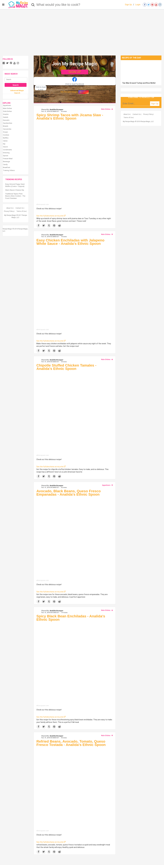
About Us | (10, 208)
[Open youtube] (156, 4)
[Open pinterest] (152, 4)
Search (16, 85)
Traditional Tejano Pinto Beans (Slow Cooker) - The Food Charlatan (15, 196)
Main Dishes (105, 109)
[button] (74, 81)
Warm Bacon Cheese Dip (14, 190)
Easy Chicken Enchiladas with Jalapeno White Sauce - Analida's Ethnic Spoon (70, 242)
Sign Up (128, 4)
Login (137, 4)
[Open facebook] (144, 4)
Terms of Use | (21, 211)
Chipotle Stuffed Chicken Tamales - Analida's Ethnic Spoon (66, 367)
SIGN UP (74, 72)
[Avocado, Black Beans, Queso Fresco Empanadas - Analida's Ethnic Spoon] (74, 538)
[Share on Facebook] (38, 226)
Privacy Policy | (9, 211)
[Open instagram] (160, 4)
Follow (84, 92)
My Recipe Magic (69, 92)
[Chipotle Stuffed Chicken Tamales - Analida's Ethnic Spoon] (74, 413)
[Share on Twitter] (44, 226)
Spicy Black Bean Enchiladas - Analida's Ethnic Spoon (70, 617)
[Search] (33, 4)
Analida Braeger (56, 109)
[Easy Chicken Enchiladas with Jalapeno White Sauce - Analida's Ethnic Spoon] (74, 288)
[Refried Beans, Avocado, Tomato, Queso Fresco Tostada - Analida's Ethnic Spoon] (74, 789)
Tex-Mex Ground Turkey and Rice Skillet (139, 83)
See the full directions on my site (50, 216)
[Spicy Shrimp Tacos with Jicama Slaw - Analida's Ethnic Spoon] (74, 162)
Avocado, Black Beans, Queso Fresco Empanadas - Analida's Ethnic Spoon (68, 492)
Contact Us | (20, 208)
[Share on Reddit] (59, 226)
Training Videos (9, 170)
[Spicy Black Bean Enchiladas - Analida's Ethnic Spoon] (74, 663)
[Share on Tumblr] (49, 226)
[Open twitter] (148, 4)
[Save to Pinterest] (54, 226)
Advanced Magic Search (17, 92)
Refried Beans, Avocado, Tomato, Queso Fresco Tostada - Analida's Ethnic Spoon (71, 743)
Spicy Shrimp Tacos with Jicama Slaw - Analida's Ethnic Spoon (69, 116)
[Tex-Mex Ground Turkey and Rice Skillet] (141, 70)
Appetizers (106, 485)
